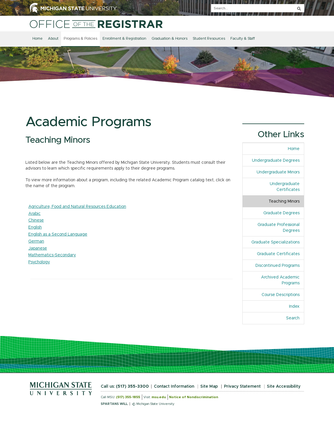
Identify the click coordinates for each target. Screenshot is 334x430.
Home (37, 39)
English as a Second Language (57, 234)
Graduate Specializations (275, 242)
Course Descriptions (281, 295)
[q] (257, 8)
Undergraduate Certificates (285, 187)
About (53, 39)
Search (293, 318)
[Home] (96, 24)
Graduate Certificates (278, 254)
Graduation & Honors (169, 39)
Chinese (36, 220)
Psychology (39, 262)
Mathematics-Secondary (52, 255)
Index (296, 306)
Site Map (209, 386)
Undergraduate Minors (278, 172)
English (35, 227)
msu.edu (159, 397)
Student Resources (209, 39)
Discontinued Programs (277, 266)
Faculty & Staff (242, 39)
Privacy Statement (242, 386)
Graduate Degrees (281, 213)
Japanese (37, 248)
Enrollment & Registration (124, 39)
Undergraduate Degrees (276, 161)
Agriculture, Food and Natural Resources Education (77, 207)
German (36, 241)
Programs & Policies (80, 39)
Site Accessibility (283, 386)
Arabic (34, 214)
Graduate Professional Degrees (279, 228)
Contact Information (174, 386)
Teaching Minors (284, 201)
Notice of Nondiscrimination (193, 397)
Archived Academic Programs (280, 280)
